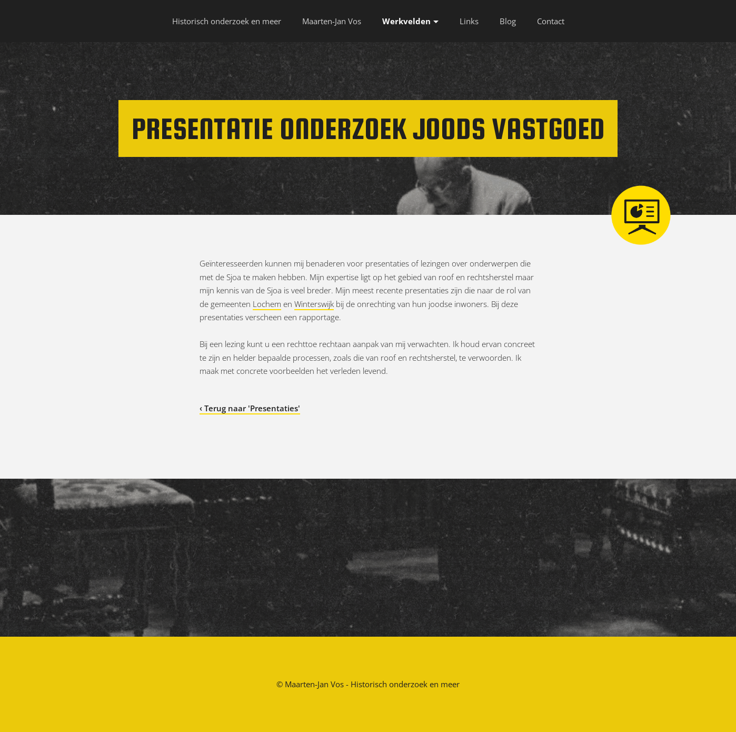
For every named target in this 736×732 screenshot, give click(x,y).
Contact (550, 21)
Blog (508, 21)
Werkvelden (406, 21)
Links (469, 21)
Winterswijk (314, 304)
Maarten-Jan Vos (331, 21)
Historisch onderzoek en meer (226, 21)
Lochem (267, 304)
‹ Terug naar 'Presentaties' (250, 408)
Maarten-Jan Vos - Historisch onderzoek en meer (372, 684)
